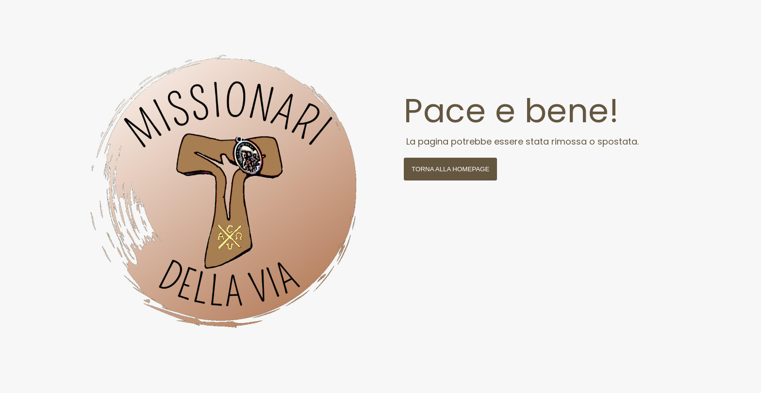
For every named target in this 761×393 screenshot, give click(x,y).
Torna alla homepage (450, 169)
